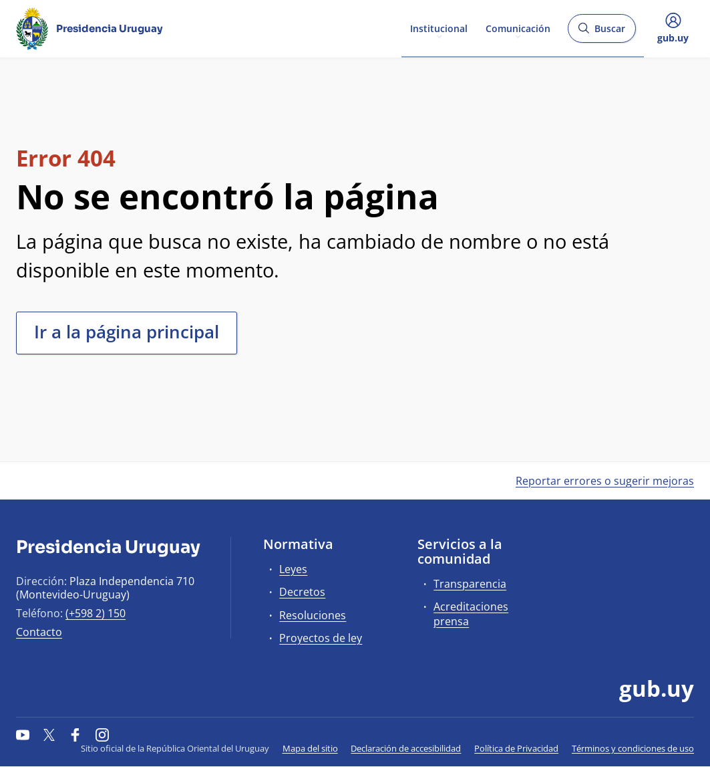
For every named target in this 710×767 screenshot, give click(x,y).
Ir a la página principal (126, 332)
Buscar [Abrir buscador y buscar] (601, 32)
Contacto (39, 632)
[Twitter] (49, 735)
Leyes (293, 569)
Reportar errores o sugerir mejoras (605, 480)
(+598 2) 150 (95, 613)
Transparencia (469, 583)
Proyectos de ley (320, 638)
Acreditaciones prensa (470, 613)
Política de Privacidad (516, 748)
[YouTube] (22, 735)
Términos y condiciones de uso (633, 748)
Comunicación (518, 27)
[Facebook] (75, 735)
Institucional (439, 27)
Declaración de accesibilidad (406, 748)
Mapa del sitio (310, 748)
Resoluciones (312, 615)
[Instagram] (102, 735)
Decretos (302, 591)
